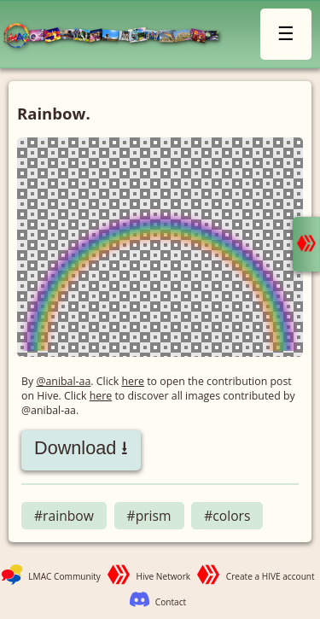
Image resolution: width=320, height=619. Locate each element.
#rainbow (64, 515)
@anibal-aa (63, 381)
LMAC (118, 36)
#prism (149, 515)
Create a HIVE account (270, 576)
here (132, 381)
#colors (227, 515)
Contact (170, 602)
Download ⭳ (81, 447)
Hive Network (164, 576)
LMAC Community (64, 576)
